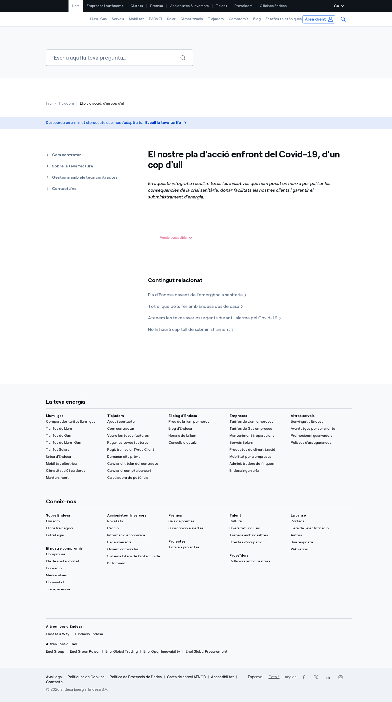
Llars (76, 6)
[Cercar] (119, 58)
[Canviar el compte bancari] (134, 470)
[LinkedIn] (328, 677)
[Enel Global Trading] (122, 651)
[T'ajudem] (66, 103)
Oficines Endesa (273, 6)
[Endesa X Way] (57, 634)
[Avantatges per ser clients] (318, 428)
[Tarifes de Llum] (73, 428)
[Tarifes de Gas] (73, 435)
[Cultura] (257, 521)
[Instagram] (340, 677)
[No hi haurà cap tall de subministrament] (191, 329)
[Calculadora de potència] (134, 477)
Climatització (191, 19)
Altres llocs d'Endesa (64, 626)
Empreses (238, 416)
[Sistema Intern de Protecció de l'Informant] (134, 560)
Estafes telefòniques (284, 19)
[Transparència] (73, 589)
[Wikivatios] (318, 549)
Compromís (238, 19)
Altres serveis (302, 416)
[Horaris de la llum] (196, 435)
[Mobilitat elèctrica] (73, 463)
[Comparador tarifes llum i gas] (73, 421)
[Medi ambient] (73, 575)
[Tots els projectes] (196, 547)
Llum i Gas (98, 19)
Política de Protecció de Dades (136, 677)
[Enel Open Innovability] (162, 651)
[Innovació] (73, 568)
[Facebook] (303, 677)
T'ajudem (216, 19)
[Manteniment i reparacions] (257, 435)
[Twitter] (316, 677)
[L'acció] (134, 528)
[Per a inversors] (134, 542)
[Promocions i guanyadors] (318, 435)
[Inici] (49, 103)
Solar (171, 19)
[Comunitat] (73, 582)
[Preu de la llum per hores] (196, 421)
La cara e (298, 515)
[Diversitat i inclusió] (257, 528)
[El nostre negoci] (73, 528)
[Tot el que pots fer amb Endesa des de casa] (195, 306)
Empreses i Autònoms (105, 6)
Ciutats (136, 6)
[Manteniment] (73, 477)
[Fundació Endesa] (89, 634)
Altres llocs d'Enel (61, 644)
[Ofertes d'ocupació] (257, 542)
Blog (257, 19)
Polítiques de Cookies (86, 677)
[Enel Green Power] (85, 651)
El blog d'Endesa (182, 416)
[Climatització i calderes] (73, 470)
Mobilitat (136, 19)
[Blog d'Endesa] (196, 428)
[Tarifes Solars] (73, 449)
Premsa (156, 6)
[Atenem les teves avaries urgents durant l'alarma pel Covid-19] (215, 318)
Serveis (118, 19)
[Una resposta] (318, 542)
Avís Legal (54, 677)
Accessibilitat (222, 677)
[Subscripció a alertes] (196, 528)
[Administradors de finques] (257, 463)
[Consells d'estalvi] (196, 442)
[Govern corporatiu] (134, 549)
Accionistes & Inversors (189, 6)
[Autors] (318, 535)
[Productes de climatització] (257, 449)
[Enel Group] (55, 651)
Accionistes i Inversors (126, 515)
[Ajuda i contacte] (134, 421)
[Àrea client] (319, 19)
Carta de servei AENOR (186, 677)
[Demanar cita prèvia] (134, 456)
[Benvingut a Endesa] (318, 421)
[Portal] (318, 521)
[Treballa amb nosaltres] (257, 535)
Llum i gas (54, 416)
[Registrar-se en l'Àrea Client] (134, 449)
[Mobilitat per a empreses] (257, 456)
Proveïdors (243, 6)
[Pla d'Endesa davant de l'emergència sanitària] (197, 295)
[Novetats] (134, 521)
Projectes (177, 541)
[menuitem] (75, 6)
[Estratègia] (73, 535)
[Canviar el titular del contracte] (134, 463)
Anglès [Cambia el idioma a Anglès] (290, 677)
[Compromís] (73, 554)
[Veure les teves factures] (134, 435)
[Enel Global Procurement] (207, 651)
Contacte (54, 682)
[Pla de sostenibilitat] (73, 561)
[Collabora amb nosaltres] (257, 561)
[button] (343, 19)
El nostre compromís (64, 548)
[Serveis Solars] (257, 442)
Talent (221, 6)
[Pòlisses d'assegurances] (318, 442)
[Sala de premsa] (196, 521)
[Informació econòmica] (134, 535)
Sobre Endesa (58, 515)
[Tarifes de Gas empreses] (257, 428)
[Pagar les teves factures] (134, 442)
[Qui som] (73, 521)
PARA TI (155, 19)
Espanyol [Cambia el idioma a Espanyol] (255, 677)
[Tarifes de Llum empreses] (257, 421)
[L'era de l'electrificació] (318, 528)
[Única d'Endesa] (73, 456)
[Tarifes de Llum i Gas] (73, 442)
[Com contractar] (134, 428)
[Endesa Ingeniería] (257, 470)
